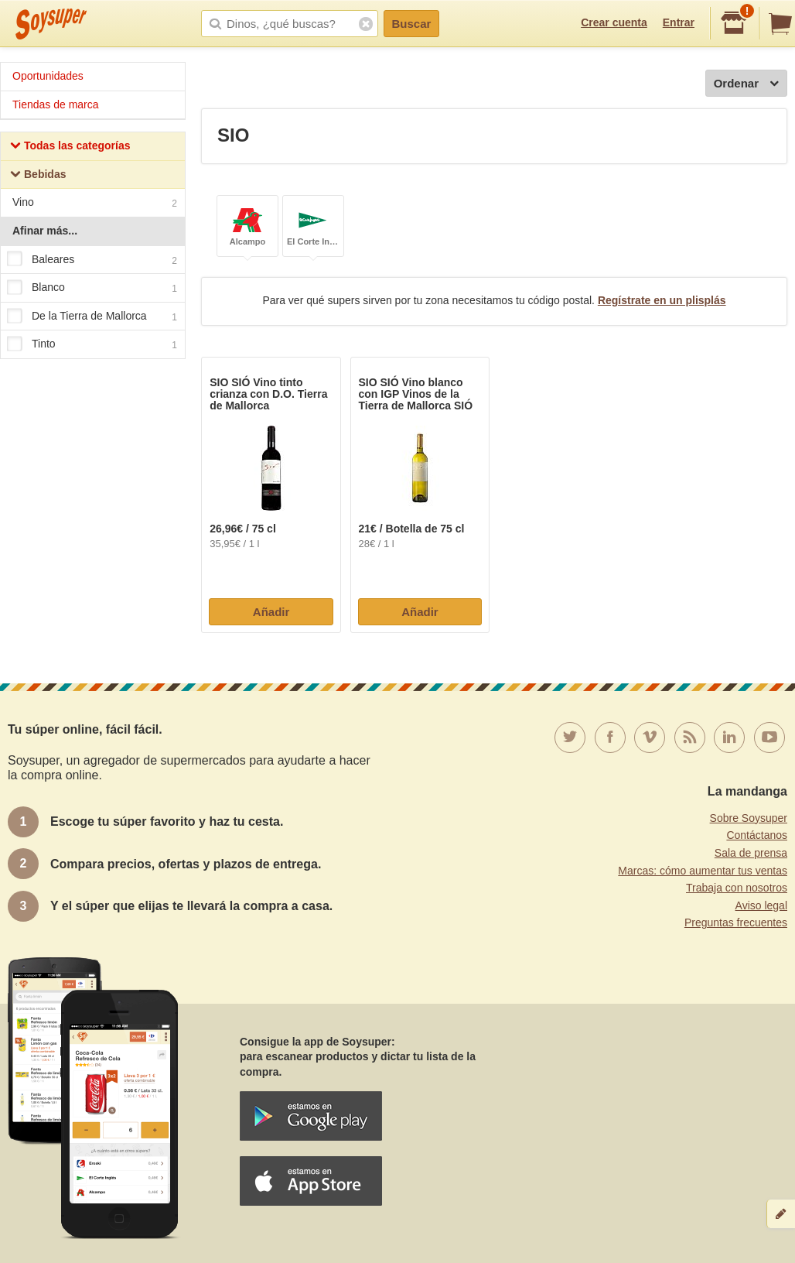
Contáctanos (756, 835)
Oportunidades (48, 76)
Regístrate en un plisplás (662, 300)
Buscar (412, 23)
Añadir (271, 611)
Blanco (92, 287)
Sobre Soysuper (748, 818)
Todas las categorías (70, 147)
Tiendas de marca (55, 104)
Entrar (678, 22)
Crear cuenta (614, 22)
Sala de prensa (751, 853)
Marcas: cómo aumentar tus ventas (702, 870)
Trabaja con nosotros (736, 887)
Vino (94, 204)
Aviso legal (761, 905)
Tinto (92, 345)
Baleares (92, 260)
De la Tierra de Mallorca (92, 316)
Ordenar (746, 84)
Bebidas (38, 176)
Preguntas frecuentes (735, 922)
